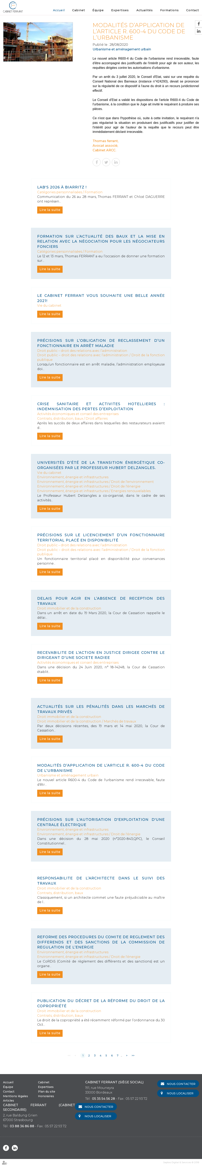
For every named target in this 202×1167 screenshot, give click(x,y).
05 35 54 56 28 (103, 1099)
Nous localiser (180, 1093)
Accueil (59, 10)
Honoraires (46, 1096)
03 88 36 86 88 (22, 1126)
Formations (169, 10)
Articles (8, 1100)
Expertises (120, 10)
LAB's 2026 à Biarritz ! (62, 187)
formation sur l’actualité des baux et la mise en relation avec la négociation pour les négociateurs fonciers (101, 241)
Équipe (98, 10)
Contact (192, 10)
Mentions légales (15, 1096)
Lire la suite (49, 210)
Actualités (144, 10)
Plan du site (46, 1091)
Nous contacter (181, 1084)
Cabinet (78, 10)
